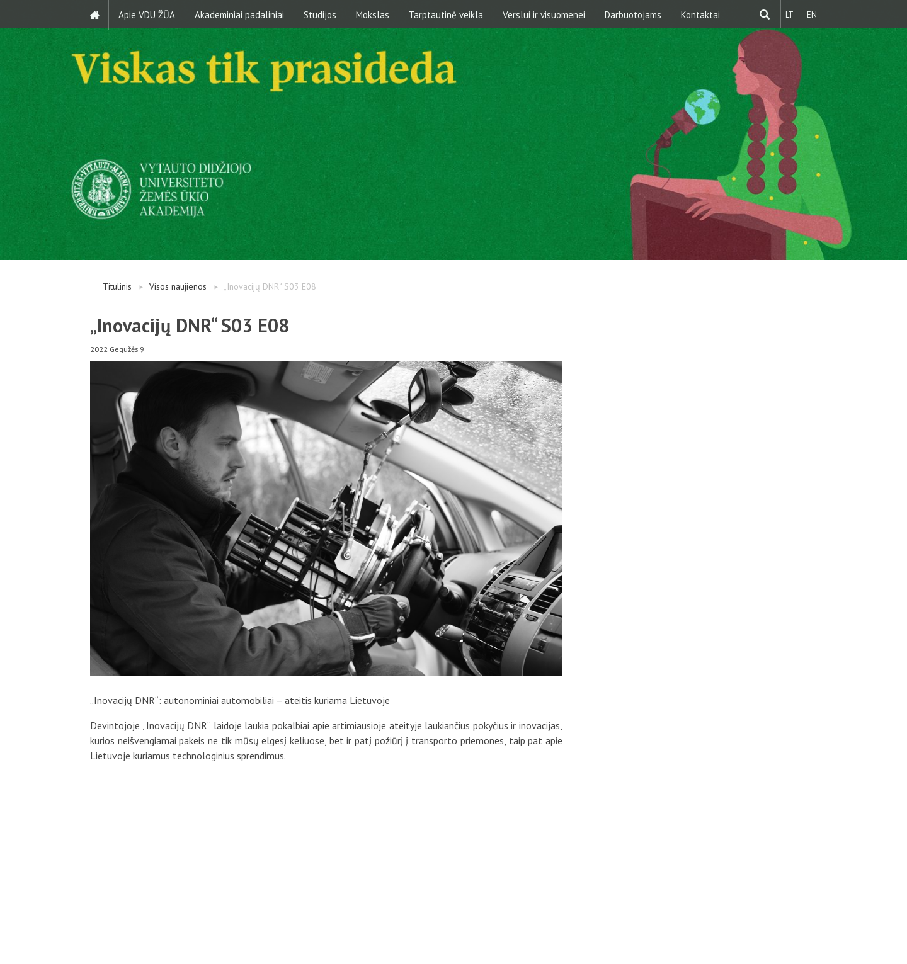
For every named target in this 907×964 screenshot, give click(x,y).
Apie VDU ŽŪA (147, 14)
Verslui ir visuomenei (544, 14)
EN (811, 14)
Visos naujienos (178, 286)
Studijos (320, 14)
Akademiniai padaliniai (240, 14)
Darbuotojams (633, 14)
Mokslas (373, 14)
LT (788, 14)
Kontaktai (701, 14)
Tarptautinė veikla (446, 14)
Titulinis (117, 286)
